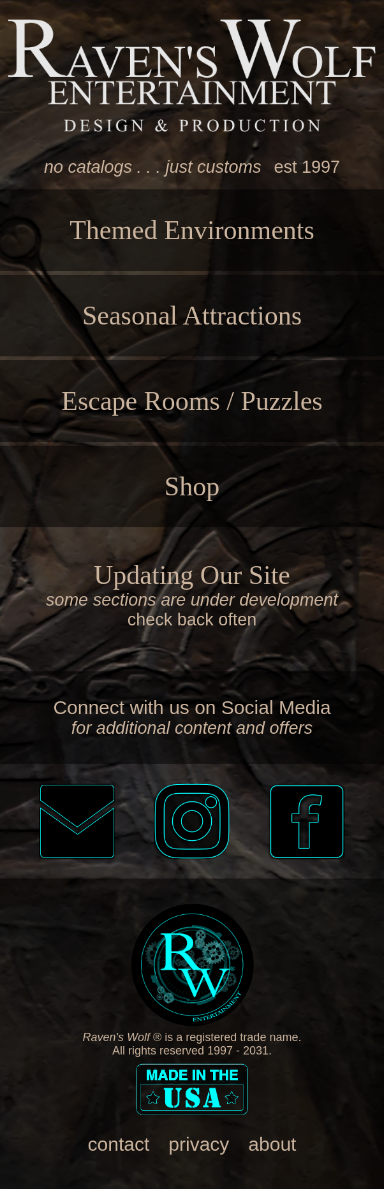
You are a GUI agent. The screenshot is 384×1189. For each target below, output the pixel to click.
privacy (198, 1144)
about (272, 1144)
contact (119, 1144)
